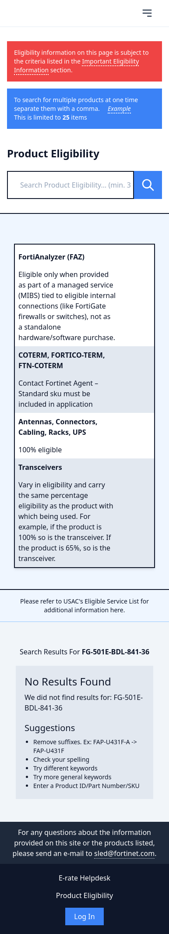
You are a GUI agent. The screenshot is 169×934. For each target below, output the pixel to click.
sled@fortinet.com (124, 853)
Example (119, 108)
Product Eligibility (84, 895)
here (116, 610)
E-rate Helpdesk (84, 878)
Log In (84, 916)
